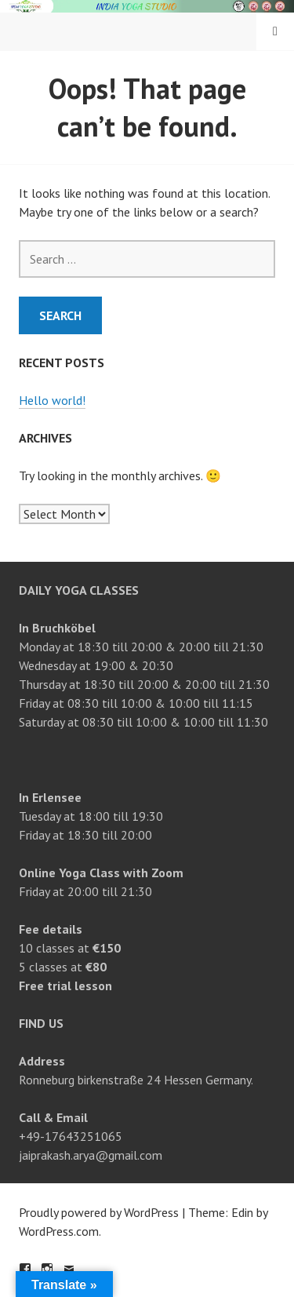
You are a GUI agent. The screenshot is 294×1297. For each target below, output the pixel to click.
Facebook (25, 1268)
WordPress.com (59, 1231)
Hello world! (52, 400)
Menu (275, 31)
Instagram (47, 1268)
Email (69, 1268)
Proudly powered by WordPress (99, 1212)
